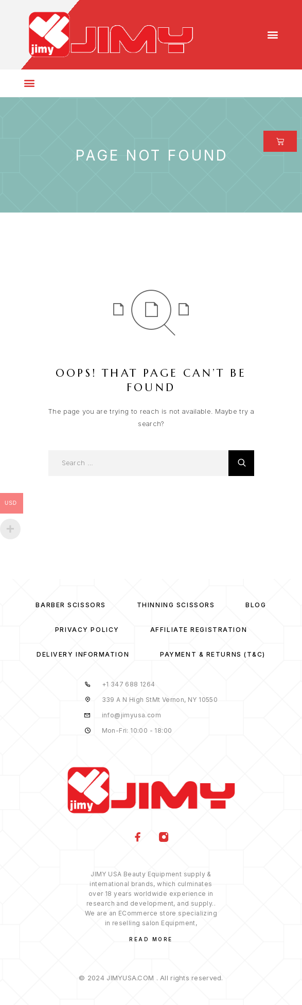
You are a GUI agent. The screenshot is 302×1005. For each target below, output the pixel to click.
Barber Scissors (70, 605)
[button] (272, 34)
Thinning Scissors (176, 605)
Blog (255, 605)
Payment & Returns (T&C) (212, 654)
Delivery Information (83, 654)
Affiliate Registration (198, 629)
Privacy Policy (87, 629)
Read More (151, 939)
